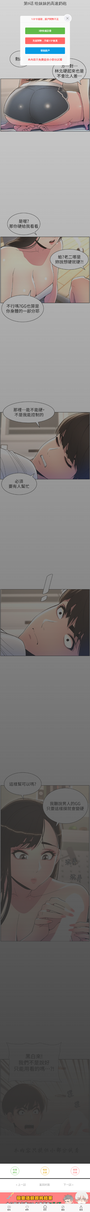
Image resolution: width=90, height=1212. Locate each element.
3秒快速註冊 (45, 31)
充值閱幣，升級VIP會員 (45, 40)
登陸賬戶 (45, 50)
